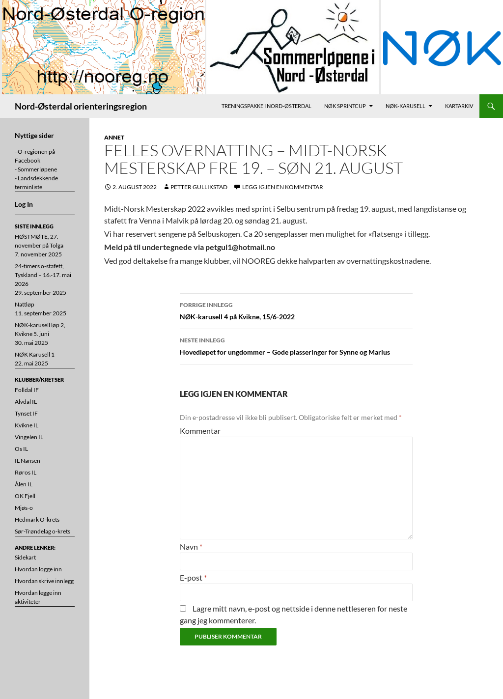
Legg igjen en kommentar (282, 187)
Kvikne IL (26, 425)
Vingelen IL (29, 437)
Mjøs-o (24, 507)
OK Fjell (25, 496)
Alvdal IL (26, 401)
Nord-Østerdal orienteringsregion (81, 106)
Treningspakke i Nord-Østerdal (266, 106)
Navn (191, 546)
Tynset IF (26, 413)
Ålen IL (23, 484)
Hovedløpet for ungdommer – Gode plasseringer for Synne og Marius (296, 345)
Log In (24, 204)
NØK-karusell (405, 106)
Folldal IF (27, 389)
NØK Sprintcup (345, 106)
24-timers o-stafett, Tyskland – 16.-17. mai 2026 (43, 274)
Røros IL (25, 472)
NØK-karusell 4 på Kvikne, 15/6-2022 (296, 310)
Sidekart (25, 557)
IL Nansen (27, 460)
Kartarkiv (459, 106)
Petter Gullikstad (198, 187)
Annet (114, 137)
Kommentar (200, 430)
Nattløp (24, 304)
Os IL (21, 448)
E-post (193, 577)
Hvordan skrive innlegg (44, 581)
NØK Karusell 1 (35, 354)
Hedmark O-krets (37, 519)
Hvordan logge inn (38, 569)
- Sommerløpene (36, 169)
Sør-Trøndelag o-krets (42, 531)
